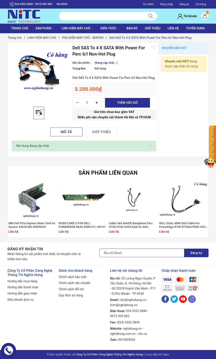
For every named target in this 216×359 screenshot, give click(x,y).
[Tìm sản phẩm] (101, 16)
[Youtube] (183, 299)
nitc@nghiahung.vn (133, 300)
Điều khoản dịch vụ (20, 299)
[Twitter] (174, 299)
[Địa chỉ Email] (141, 253)
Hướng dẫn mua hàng (22, 281)
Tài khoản (187, 16)
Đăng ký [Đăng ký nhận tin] (196, 253)
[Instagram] (192, 299)
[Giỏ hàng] (205, 16)
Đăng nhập (166, 4)
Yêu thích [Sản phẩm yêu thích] (61, 4)
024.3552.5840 (136, 311)
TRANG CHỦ (19, 28)
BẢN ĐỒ (132, 28)
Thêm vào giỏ (127, 102)
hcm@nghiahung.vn (123, 305)
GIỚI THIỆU (152, 28)
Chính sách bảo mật (72, 277)
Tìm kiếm (148, 4)
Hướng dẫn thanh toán (22, 287)
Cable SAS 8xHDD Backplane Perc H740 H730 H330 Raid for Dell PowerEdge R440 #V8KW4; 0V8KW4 (132, 225)
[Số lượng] (87, 103)
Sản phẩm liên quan (108, 173)
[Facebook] (165, 299)
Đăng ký (184, 4)
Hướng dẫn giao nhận (22, 293)
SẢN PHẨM (45, 29)
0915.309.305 (119, 316)
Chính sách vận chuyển (74, 283)
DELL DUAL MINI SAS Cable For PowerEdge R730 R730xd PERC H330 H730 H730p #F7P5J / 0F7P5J (183, 225)
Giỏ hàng (201, 4)
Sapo (166, 354)
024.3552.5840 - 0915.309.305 (31, 4)
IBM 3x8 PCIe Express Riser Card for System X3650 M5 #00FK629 (31, 225)
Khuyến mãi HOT (174, 48)
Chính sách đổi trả (71, 289)
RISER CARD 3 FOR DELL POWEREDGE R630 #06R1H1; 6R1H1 (82, 225)
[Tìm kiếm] (150, 16)
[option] (39, 74)
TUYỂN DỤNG (195, 28)
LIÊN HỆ (173, 28)
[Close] (150, 145)
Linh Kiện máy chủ (77, 29)
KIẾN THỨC (110, 29)
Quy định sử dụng (71, 295)
